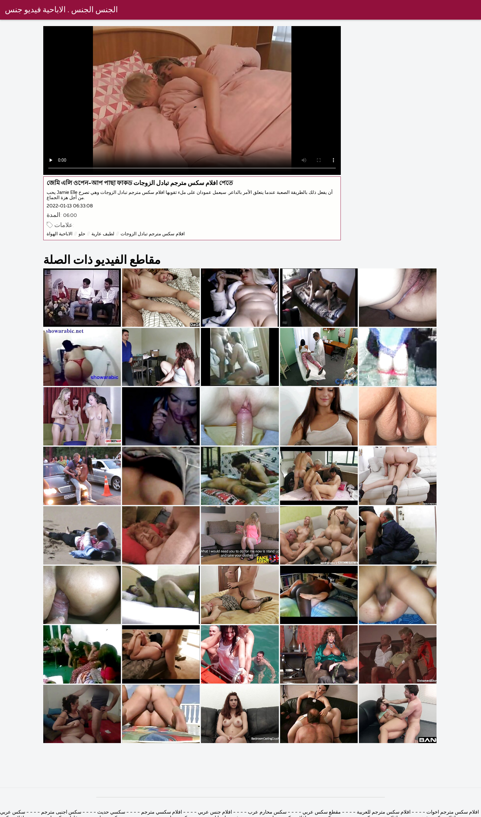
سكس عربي (12, 812)
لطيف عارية (102, 234)
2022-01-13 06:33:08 (70, 206)
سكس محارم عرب (267, 812)
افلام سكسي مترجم (161, 812)
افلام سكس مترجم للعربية (383, 812)
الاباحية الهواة (59, 234)
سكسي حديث (110, 812)
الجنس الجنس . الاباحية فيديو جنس (61, 10)
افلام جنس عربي (215, 812)
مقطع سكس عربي (321, 812)
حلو (82, 234)
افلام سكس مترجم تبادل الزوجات (153, 234)
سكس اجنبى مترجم (61, 812)
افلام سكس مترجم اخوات (452, 812)
